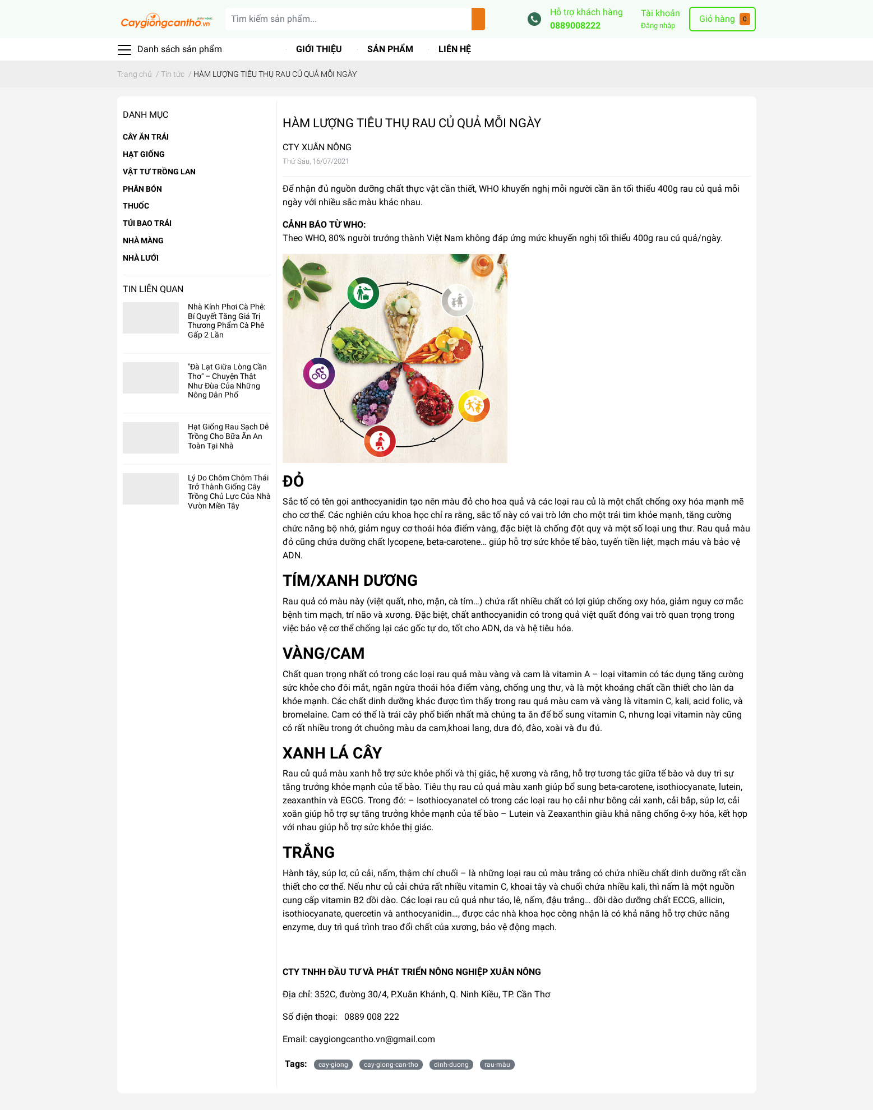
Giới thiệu (319, 49)
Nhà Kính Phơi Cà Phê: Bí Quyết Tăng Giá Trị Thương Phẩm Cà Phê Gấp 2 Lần (226, 320)
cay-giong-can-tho (391, 1065)
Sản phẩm (390, 49)
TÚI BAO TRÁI (147, 223)
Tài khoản (660, 13)
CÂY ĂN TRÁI (146, 136)
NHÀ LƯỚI (141, 257)
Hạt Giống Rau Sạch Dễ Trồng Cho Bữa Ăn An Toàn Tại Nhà (228, 436)
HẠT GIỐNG (144, 154)
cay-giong (333, 1065)
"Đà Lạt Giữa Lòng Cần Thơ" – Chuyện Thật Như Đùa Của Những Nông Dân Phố (227, 380)
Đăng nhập (658, 25)
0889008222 (575, 25)
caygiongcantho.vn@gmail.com (372, 1039)
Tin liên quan (153, 289)
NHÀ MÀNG (143, 240)
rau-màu (497, 1065)
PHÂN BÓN (142, 188)
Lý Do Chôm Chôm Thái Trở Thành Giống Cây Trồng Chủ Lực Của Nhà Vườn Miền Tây (229, 491)
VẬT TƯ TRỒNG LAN (159, 171)
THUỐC (136, 205)
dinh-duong (451, 1065)
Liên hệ (454, 49)
